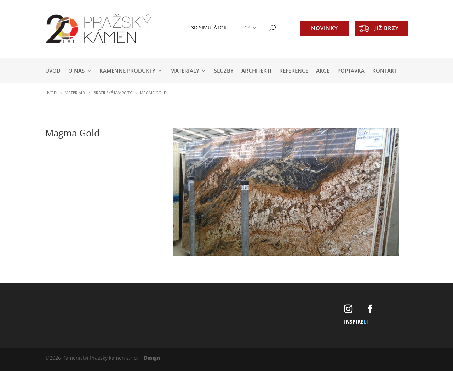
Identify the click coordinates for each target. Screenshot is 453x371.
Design (152, 357)
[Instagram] (348, 309)
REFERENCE (293, 71)
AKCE (322, 71)
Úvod (53, 71)
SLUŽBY (224, 71)
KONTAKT (384, 71)
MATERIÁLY (184, 71)
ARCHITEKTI (256, 71)
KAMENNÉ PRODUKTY (127, 71)
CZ (247, 28)
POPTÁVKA (351, 71)
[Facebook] (370, 309)
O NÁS (76, 71)
